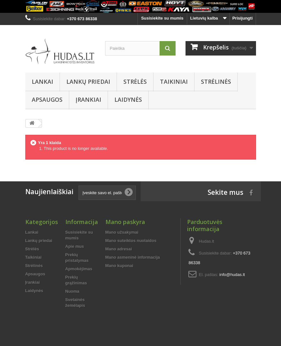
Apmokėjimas (79, 268)
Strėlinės (216, 81)
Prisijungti (242, 18)
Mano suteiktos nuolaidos (131, 240)
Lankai (42, 81)
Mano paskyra (125, 222)
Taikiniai (174, 81)
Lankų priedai (88, 81)
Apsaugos (47, 99)
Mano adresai (118, 249)
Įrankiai (88, 99)
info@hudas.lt (232, 274)
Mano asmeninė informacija (132, 257)
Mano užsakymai (121, 232)
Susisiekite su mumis (162, 18)
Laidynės (128, 99)
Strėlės (135, 81)
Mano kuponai (119, 265)
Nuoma (72, 291)
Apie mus (74, 246)
